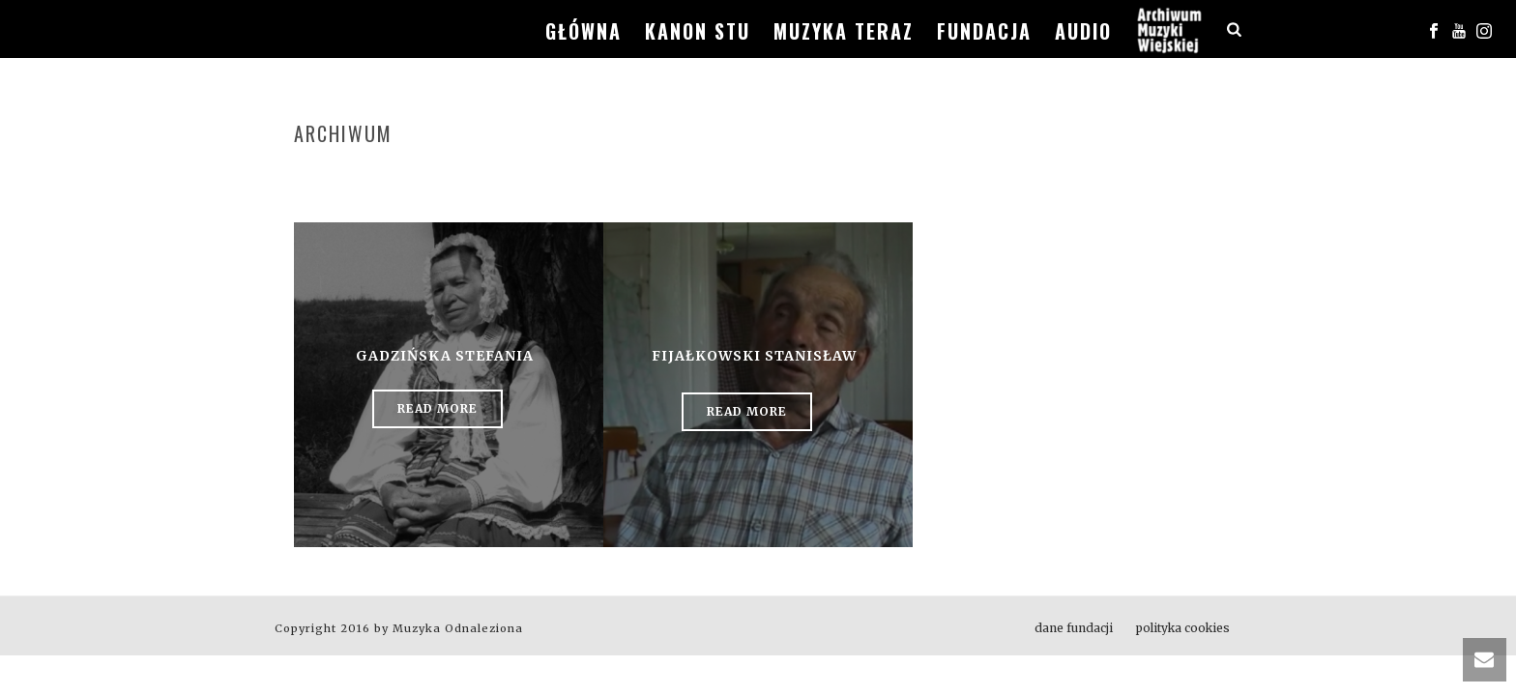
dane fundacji (1074, 628)
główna (583, 31)
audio (1083, 31)
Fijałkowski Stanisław (754, 355)
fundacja (984, 31)
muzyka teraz (843, 31)
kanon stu (697, 31)
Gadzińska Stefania (445, 355)
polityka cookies (1183, 628)
